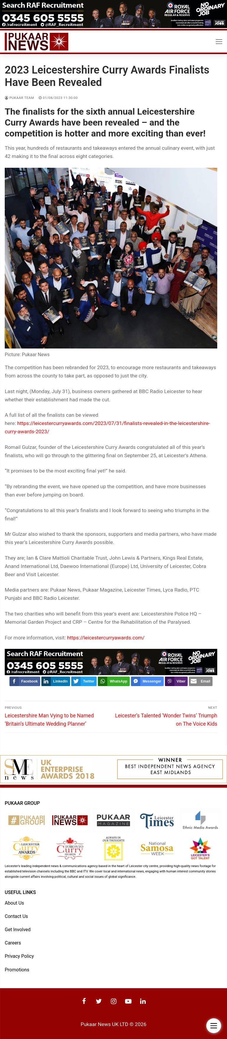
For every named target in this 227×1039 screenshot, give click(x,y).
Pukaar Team (19, 98)
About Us (14, 903)
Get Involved (18, 929)
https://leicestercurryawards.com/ (106, 638)
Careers (13, 943)
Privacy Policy (19, 956)
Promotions (17, 970)
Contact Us (16, 916)
